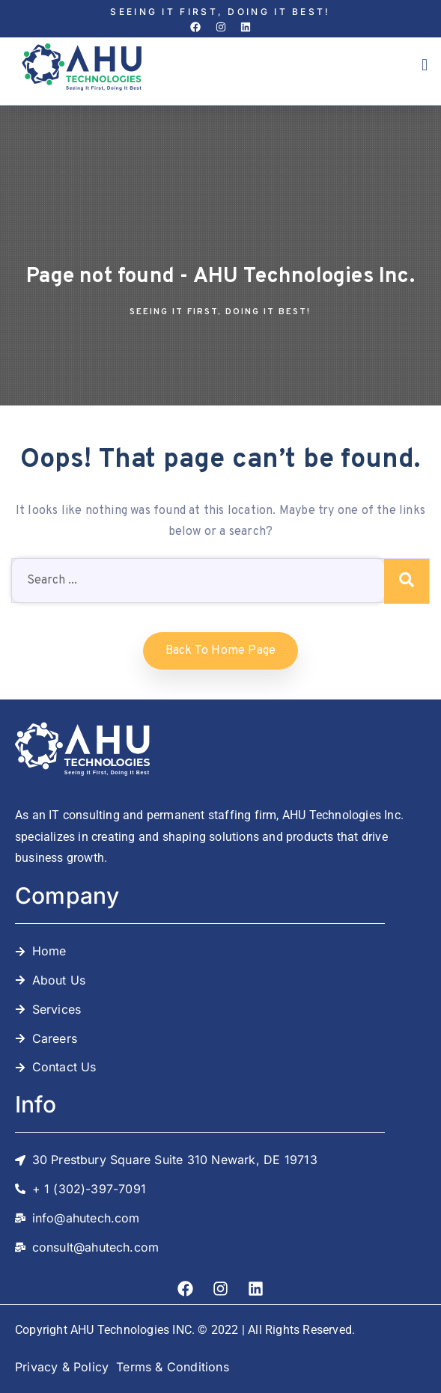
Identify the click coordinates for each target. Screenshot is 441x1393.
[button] (425, 65)
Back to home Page (220, 650)
